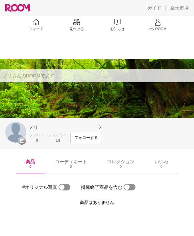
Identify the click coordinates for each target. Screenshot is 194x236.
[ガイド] (154, 8)
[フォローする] (86, 138)
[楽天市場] (179, 8)
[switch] (64, 187)
